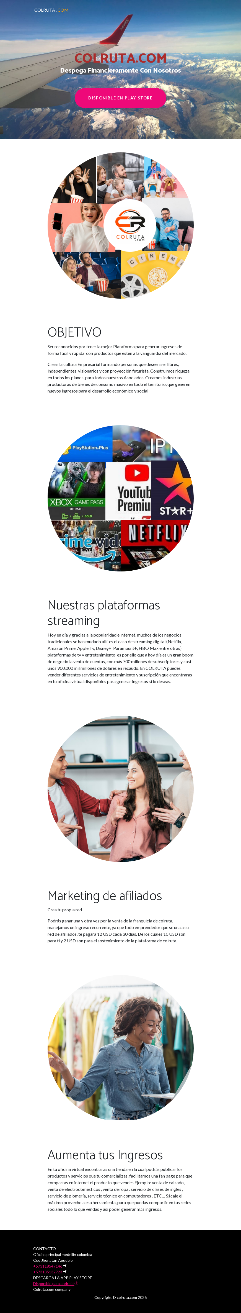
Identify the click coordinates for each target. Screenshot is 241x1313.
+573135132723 (47, 1272)
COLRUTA (51, 9)
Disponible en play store (120, 98)
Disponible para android (55, 1283)
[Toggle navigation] (199, 10)
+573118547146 (48, 1266)
